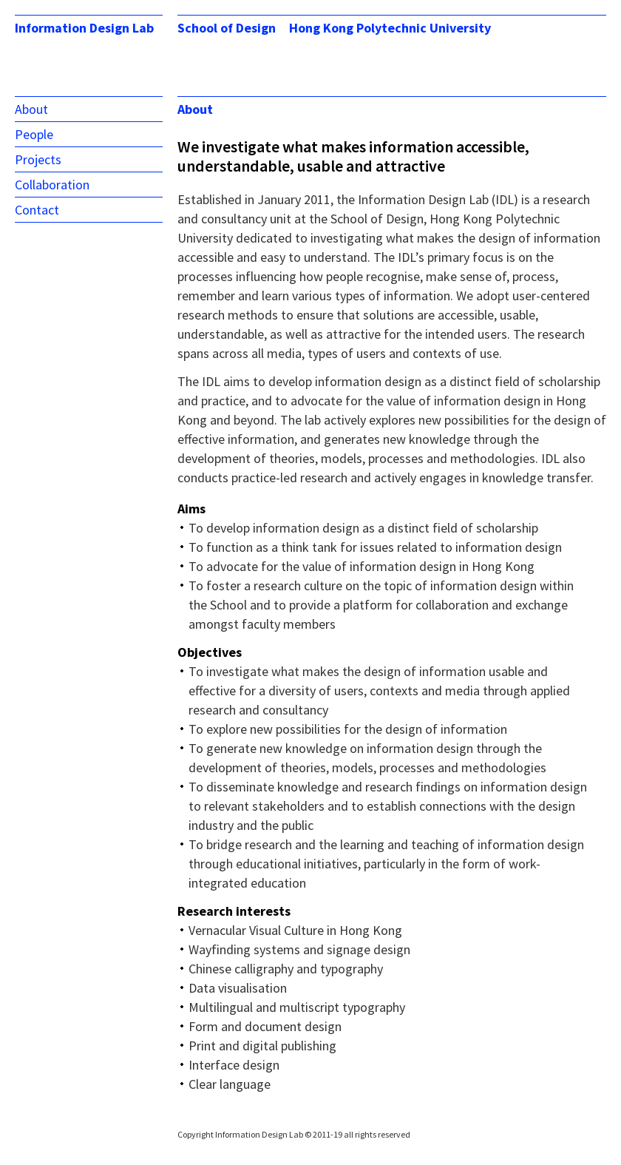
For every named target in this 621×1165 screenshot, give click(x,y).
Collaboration (52, 184)
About (31, 109)
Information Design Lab (84, 27)
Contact (37, 209)
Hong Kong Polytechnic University (390, 27)
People (34, 134)
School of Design (226, 27)
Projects (38, 159)
